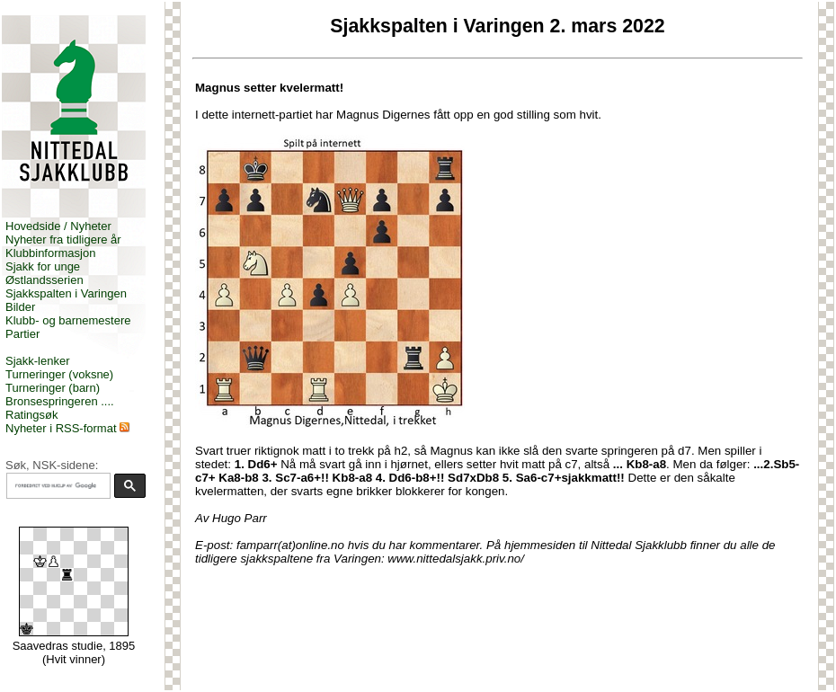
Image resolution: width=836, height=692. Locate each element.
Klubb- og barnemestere (67, 320)
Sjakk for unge (42, 266)
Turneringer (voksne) (59, 374)
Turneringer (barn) (52, 388)
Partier (22, 334)
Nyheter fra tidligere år (63, 239)
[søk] (56, 486)
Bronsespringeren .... (59, 401)
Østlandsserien (44, 280)
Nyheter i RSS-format (61, 428)
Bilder (20, 307)
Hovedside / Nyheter (58, 226)
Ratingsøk (31, 414)
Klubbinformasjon (50, 253)
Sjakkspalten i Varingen (66, 293)
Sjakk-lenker (37, 361)
